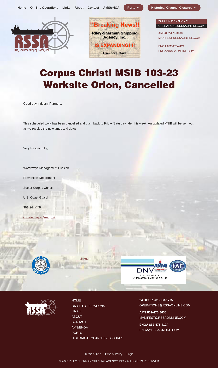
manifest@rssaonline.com (179, 37)
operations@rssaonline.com (181, 25)
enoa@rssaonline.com (176, 50)
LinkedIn (85, 258)
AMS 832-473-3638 (170, 33)
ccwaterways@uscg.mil (39, 217)
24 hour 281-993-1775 (173, 21)
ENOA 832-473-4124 (171, 46)
